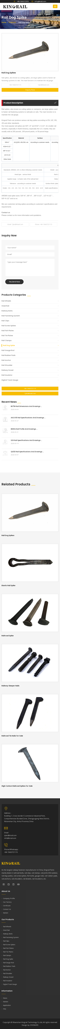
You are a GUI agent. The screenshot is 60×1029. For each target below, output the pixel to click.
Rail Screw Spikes (9, 325)
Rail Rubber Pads (8, 355)
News (5, 998)
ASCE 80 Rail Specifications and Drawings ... (28, 418)
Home (4, 22)
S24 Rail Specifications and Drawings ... (26, 440)
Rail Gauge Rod (8, 350)
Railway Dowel (7, 370)
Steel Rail (5, 306)
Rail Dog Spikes (8, 535)
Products (12, 22)
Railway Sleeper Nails (10, 686)
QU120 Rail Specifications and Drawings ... (27, 452)
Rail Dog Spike (9, 345)
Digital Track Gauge (10, 380)
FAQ (4, 1009)
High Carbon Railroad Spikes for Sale (17, 786)
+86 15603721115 (21, 1)
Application (7, 1005)
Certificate (6, 906)
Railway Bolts (7, 311)
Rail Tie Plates (7, 335)
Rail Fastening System (11, 316)
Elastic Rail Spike (8, 585)
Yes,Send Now (14, 282)
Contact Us (7, 909)
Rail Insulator (7, 375)
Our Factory (7, 902)
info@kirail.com (39, 1)
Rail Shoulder (7, 365)
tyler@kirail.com (43, 85)
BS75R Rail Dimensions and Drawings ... (26, 406)
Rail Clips (5, 321)
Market (5, 913)
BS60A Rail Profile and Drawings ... (24, 429)
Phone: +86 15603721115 (43, 224)
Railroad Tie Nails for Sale (12, 736)
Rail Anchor (6, 360)
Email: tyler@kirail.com (15, 224)
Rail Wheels (6, 301)
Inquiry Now (30, 90)
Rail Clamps (7, 340)
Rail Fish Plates (8, 330)
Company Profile (9, 898)
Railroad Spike (8, 635)
